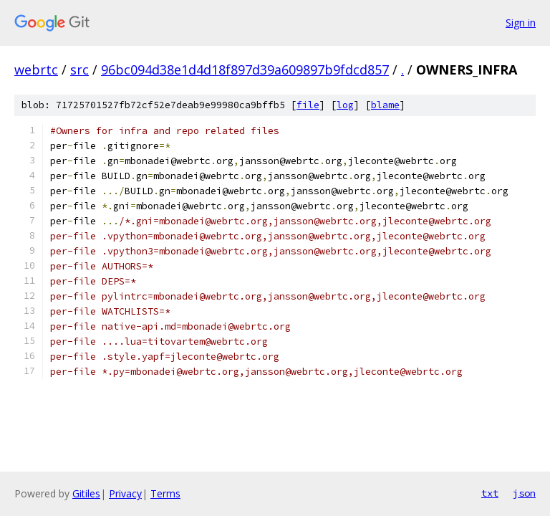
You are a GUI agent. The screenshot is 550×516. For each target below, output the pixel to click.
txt (489, 493)
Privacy (125, 493)
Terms (165, 493)
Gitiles (86, 493)
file (307, 105)
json (524, 493)
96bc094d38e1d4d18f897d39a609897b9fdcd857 (245, 69)
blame (385, 105)
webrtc (36, 69)
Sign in (521, 22)
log (345, 105)
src (79, 69)
